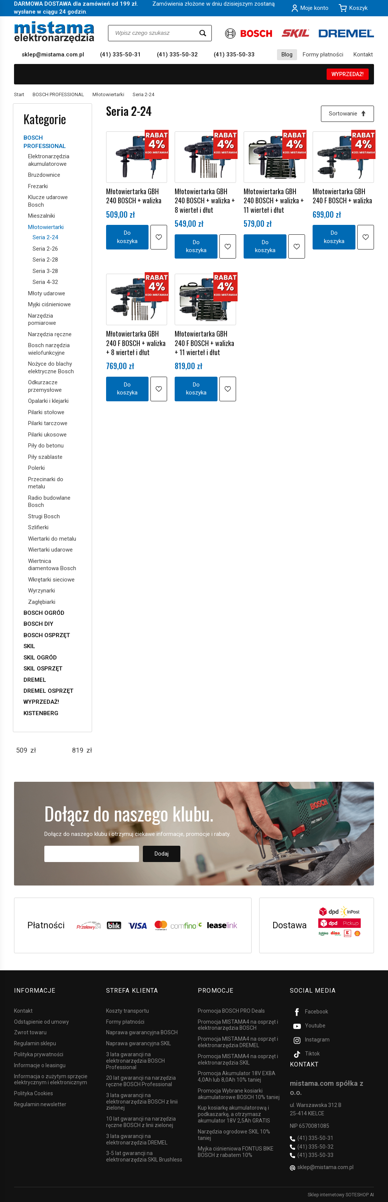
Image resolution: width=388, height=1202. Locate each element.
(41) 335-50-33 (234, 54)
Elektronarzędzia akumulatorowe (48, 160)
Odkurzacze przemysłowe (45, 386)
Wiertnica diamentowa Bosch (52, 565)
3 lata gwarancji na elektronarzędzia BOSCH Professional (135, 1060)
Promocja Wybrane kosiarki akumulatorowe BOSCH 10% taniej (239, 1093)
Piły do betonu (46, 445)
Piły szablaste (45, 457)
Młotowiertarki (46, 227)
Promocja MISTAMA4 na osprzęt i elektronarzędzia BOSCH (238, 1024)
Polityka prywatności (38, 1054)
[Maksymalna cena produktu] (77, 750)
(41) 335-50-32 (177, 54)
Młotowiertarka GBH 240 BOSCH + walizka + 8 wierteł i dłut (205, 200)
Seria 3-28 (45, 271)
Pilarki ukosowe (47, 434)
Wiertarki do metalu (52, 538)
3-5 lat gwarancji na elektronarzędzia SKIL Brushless (144, 1156)
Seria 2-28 (45, 259)
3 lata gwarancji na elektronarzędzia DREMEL (136, 1139)
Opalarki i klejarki (48, 401)
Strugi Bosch (44, 516)
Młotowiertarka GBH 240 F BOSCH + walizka (342, 195)
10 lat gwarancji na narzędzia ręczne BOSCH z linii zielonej (141, 1122)
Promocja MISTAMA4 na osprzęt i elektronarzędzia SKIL (238, 1059)
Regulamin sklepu (35, 1043)
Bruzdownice (44, 174)
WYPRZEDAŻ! (348, 74)
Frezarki (38, 186)
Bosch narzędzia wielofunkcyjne (49, 349)
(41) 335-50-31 (120, 54)
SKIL (29, 646)
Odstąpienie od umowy (41, 1021)
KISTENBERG (40, 713)
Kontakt (363, 54)
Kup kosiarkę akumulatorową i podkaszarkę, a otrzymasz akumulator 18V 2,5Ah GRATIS (234, 1114)
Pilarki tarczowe (47, 423)
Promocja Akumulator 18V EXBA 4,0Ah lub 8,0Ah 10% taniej (236, 1076)
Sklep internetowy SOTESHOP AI (341, 1194)
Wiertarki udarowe (50, 549)
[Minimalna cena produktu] (21, 750)
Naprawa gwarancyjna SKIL (138, 1043)
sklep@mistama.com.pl (53, 54)
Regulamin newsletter (40, 1104)
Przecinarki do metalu (45, 483)
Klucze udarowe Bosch (48, 201)
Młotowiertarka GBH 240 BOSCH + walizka (133, 195)
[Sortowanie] (347, 114)
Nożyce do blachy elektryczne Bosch (51, 367)
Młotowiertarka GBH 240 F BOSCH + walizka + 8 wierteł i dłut (136, 343)
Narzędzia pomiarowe (42, 319)
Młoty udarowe (46, 293)
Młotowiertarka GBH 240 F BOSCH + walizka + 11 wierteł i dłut (204, 343)
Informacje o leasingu (40, 1065)
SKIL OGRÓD (40, 657)
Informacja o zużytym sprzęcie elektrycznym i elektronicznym (51, 1079)
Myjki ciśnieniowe (49, 304)
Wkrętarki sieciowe (51, 579)
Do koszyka (127, 236)
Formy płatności (323, 54)
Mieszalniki (41, 215)
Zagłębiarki (41, 602)
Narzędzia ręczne (50, 334)
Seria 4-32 (45, 282)
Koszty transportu (127, 1010)
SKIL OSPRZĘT (43, 668)
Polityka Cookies (33, 1093)
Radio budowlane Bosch (49, 501)
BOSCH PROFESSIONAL (44, 141)
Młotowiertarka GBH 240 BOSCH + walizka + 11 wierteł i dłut (274, 200)
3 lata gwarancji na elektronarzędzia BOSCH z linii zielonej (142, 1101)
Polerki (36, 468)
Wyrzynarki (41, 590)
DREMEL (34, 680)
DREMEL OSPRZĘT (48, 691)
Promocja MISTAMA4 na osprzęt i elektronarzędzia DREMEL (238, 1042)
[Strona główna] (54, 32)
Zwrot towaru (30, 1032)
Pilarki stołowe (46, 412)
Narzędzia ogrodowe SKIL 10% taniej (234, 1134)
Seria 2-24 (45, 237)
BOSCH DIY (38, 623)
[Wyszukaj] (203, 33)
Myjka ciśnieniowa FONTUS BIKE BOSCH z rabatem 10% (236, 1152)
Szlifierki (38, 527)
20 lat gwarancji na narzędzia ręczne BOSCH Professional (141, 1081)
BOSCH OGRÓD (43, 613)
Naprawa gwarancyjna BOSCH (142, 1032)
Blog (287, 54)
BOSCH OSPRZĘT (46, 635)
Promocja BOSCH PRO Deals (231, 1010)
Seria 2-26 (45, 248)
